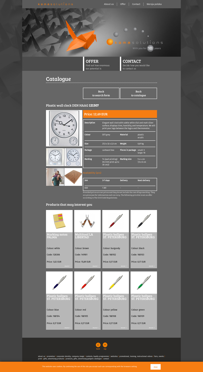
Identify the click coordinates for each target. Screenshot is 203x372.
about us (41, 356)
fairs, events (159, 356)
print (40, 359)
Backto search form (101, 93)
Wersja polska (154, 4)
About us (109, 4)
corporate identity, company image (70, 356)
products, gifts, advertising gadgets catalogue (84, 359)
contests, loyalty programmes (97, 356)
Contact (136, 4)
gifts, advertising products (53, 359)
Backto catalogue (138, 93)
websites (114, 356)
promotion (51, 356)
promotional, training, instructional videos (135, 356)
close (155, 367)
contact (106, 359)
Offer (123, 4)
